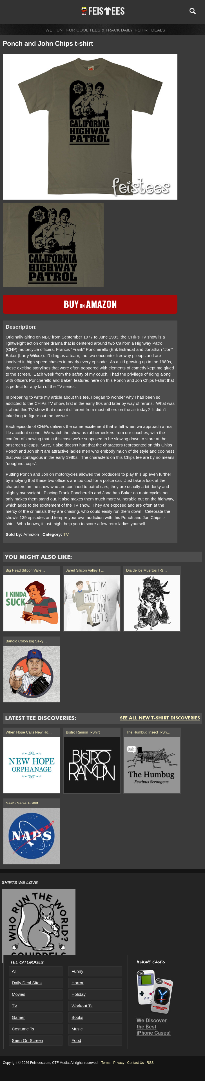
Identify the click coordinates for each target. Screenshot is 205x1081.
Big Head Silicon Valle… (25, 570)
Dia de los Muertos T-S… (146, 570)
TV (66, 534)
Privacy (118, 1063)
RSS (150, 1063)
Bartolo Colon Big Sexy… (26, 641)
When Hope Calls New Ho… (29, 732)
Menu (13, 11)
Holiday (79, 994)
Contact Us (135, 1063)
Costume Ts (23, 1028)
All (14, 971)
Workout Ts (82, 1005)
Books (77, 1017)
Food (76, 1040)
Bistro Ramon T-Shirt (83, 732)
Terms (105, 1063)
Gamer (18, 1017)
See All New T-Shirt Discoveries (160, 718)
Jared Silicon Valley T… (85, 570)
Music (77, 1028)
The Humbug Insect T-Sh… (148, 732)
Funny (77, 971)
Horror (78, 982)
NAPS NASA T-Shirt (22, 803)
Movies (18, 994)
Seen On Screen (27, 1040)
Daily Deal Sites (27, 982)
